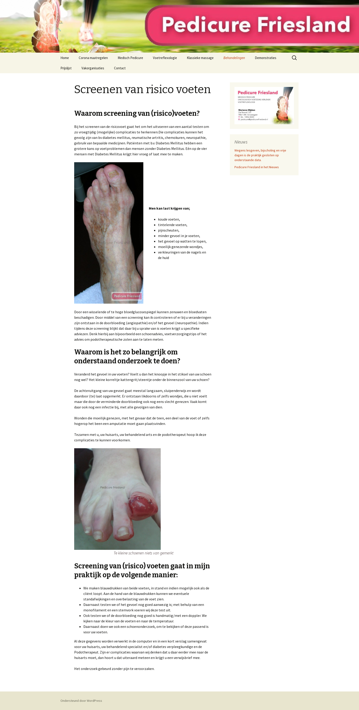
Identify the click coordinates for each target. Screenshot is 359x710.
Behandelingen (234, 58)
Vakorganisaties (93, 68)
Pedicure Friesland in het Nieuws (256, 167)
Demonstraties (265, 58)
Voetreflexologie (165, 58)
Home (64, 58)
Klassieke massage (200, 58)
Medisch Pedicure (130, 58)
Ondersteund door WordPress (81, 701)
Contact (120, 68)
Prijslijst (66, 68)
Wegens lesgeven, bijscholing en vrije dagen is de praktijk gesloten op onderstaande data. (260, 155)
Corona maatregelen (93, 58)
